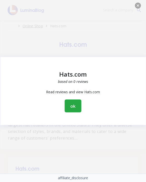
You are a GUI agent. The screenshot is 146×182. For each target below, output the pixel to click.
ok (73, 106)
